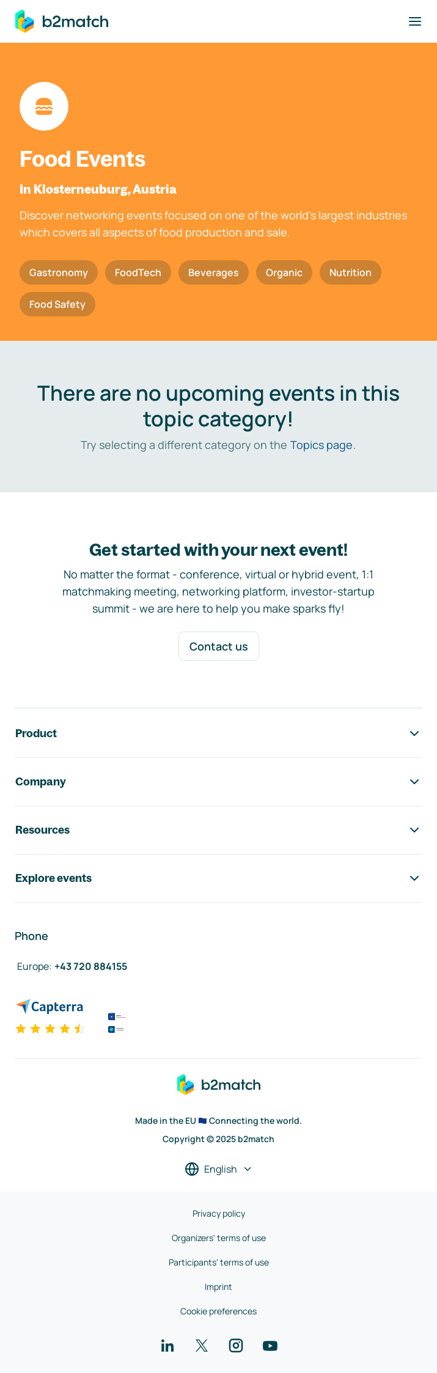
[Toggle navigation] (415, 21)
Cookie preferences (218, 1311)
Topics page (321, 444)
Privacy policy (219, 1213)
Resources (218, 830)
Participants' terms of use (219, 1262)
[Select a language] (219, 1169)
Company (218, 781)
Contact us (218, 646)
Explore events (218, 878)
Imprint (218, 1286)
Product (218, 733)
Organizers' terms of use (219, 1238)
